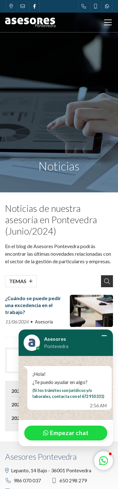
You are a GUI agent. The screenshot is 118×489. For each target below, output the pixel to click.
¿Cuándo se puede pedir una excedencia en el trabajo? (33, 305)
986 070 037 (27, 480)
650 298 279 (73, 480)
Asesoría (44, 321)
